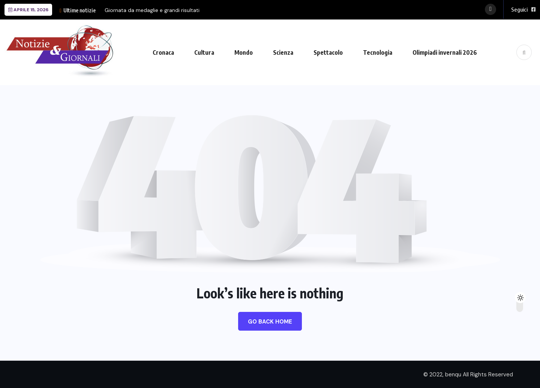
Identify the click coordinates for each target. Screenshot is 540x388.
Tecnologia (377, 52)
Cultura (204, 52)
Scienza (283, 52)
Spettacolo (328, 52)
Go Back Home (270, 321)
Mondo (243, 52)
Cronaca (163, 52)
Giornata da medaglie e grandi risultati (152, 10)
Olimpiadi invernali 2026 (444, 52)
